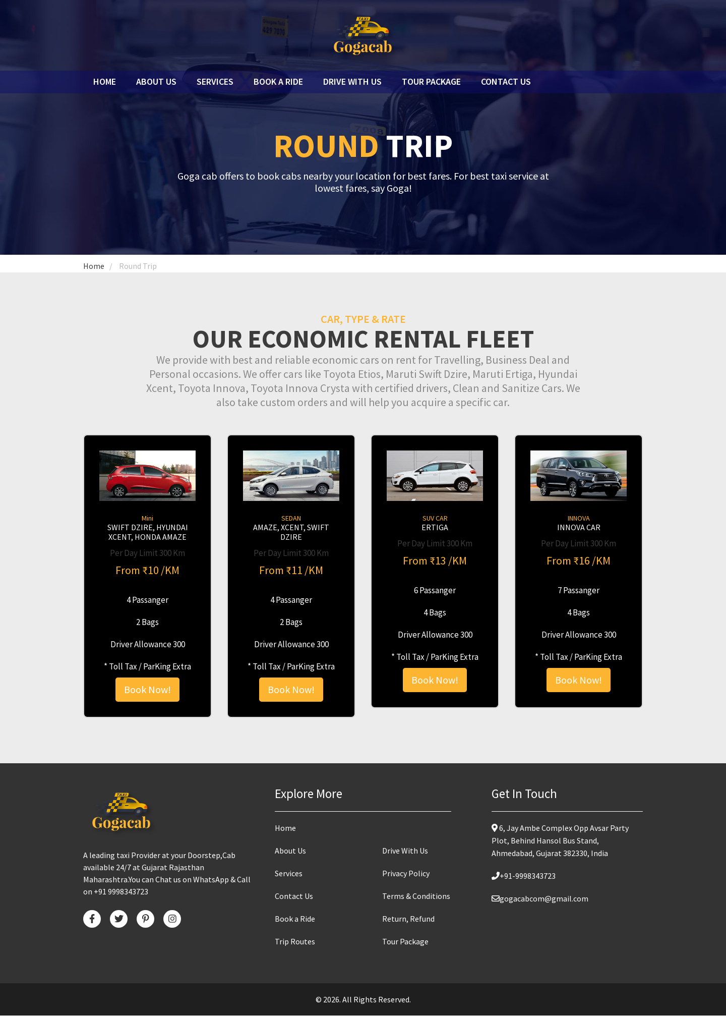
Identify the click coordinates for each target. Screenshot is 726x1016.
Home (107, 81)
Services (215, 81)
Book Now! (147, 690)
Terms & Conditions (416, 896)
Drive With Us (405, 851)
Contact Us (506, 81)
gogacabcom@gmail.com (540, 899)
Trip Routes (295, 942)
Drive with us (352, 81)
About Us (156, 81)
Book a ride (278, 81)
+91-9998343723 (524, 876)
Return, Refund (408, 919)
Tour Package (431, 81)
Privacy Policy (406, 874)
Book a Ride (295, 919)
